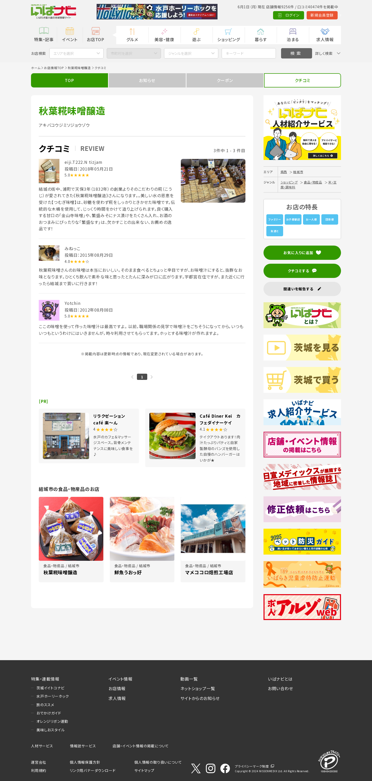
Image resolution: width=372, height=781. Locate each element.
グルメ (132, 39)
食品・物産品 (313, 182)
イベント (69, 39)
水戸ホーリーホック (52, 696)
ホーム (35, 67)
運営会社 (38, 762)
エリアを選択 (63, 53)
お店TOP (95, 39)
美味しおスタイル (50, 729)
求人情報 (325, 39)
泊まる (293, 39)
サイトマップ (144, 770)
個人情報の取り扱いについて (158, 762)
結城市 (298, 172)
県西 (284, 172)
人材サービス (42, 745)
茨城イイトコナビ (50, 687)
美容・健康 (164, 39)
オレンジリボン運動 (52, 721)
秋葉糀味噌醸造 (79, 67)
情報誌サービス (83, 745)
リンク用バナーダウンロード (92, 770)
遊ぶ (196, 39)
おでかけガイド (48, 713)
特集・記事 (44, 39)
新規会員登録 (297, 15)
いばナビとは (280, 679)
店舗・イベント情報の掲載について (141, 745)
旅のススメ (45, 704)
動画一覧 (189, 679)
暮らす (261, 39)
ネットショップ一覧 (197, 688)
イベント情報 (121, 679)
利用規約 (38, 770)
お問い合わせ (280, 688)
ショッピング (228, 39)
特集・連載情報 (45, 679)
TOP (69, 80)
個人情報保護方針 (85, 762)
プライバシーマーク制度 (252, 766)
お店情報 (117, 688)
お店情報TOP (54, 67)
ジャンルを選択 (179, 53)
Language (328, 15)
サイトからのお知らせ (200, 698)
